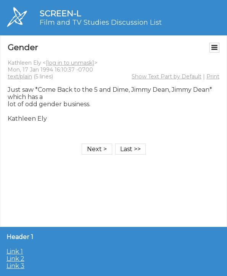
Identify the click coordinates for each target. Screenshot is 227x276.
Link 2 (15, 258)
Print (212, 76)
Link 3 (15, 266)
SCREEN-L (60, 13)
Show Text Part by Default (166, 76)
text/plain (20, 76)
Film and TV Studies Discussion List (101, 22)
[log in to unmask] (70, 62)
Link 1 (14, 251)
